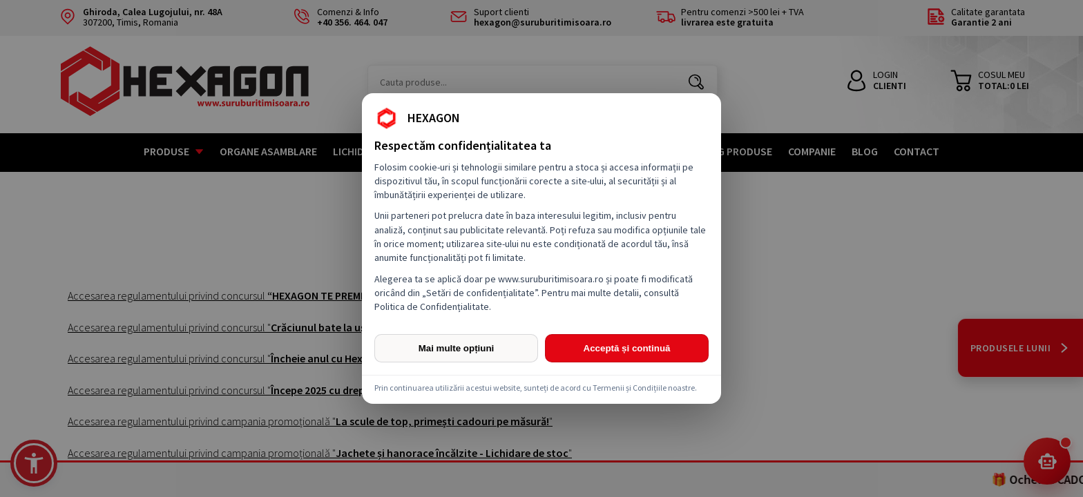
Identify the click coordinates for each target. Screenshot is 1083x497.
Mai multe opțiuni (457, 348)
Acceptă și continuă (627, 348)
